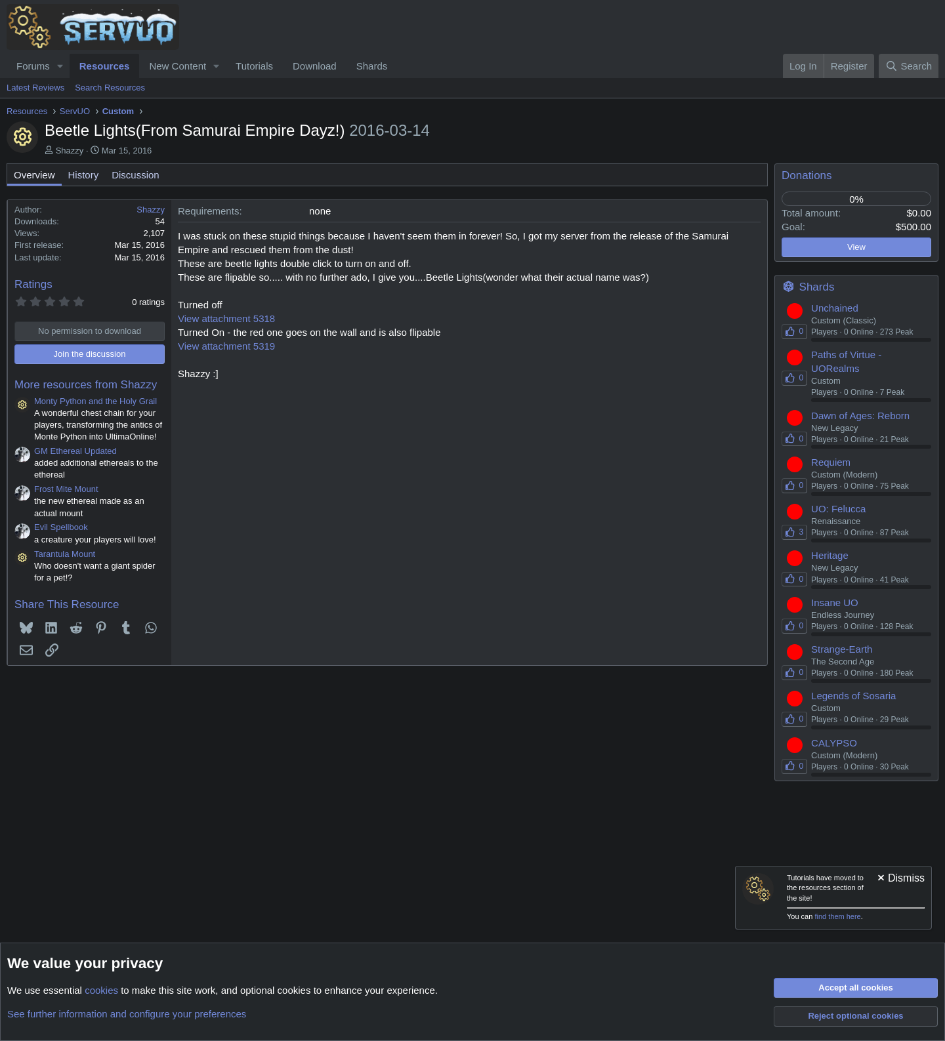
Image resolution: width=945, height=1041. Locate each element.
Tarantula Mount (64, 554)
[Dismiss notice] (900, 879)
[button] (60, 66)
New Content (177, 65)
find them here (837, 916)
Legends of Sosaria (853, 695)
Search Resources (110, 87)
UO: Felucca (838, 508)
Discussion (135, 174)
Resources (104, 65)
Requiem (830, 462)
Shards (372, 65)
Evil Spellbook (61, 527)
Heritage (830, 555)
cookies (101, 990)
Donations (807, 175)
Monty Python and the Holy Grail (95, 401)
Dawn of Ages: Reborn (860, 415)
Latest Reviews (35, 87)
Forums (33, 65)
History (83, 174)
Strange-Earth (841, 649)
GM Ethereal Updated (75, 451)
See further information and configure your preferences (126, 1013)
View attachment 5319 (226, 346)
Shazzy (70, 150)
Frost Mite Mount (66, 489)
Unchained (834, 308)
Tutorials (254, 65)
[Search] (908, 66)
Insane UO (834, 602)
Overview (34, 174)
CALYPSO (834, 742)
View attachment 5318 (226, 318)
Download (315, 65)
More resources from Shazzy (85, 384)
